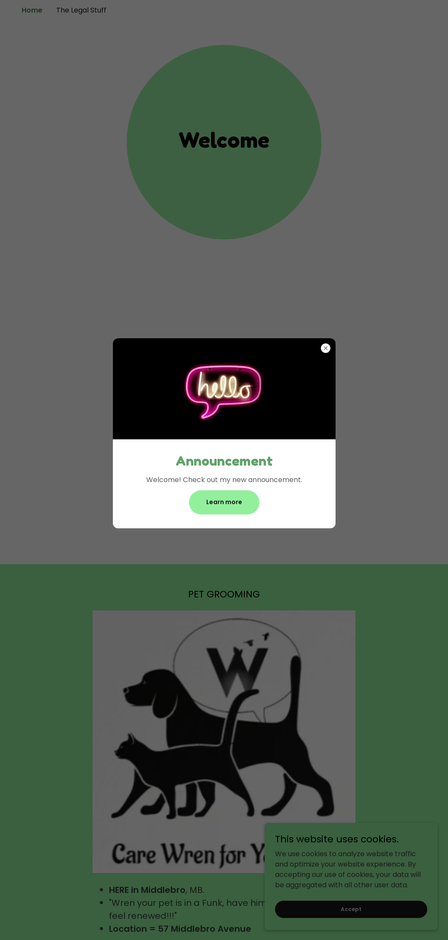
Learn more (224, 502)
